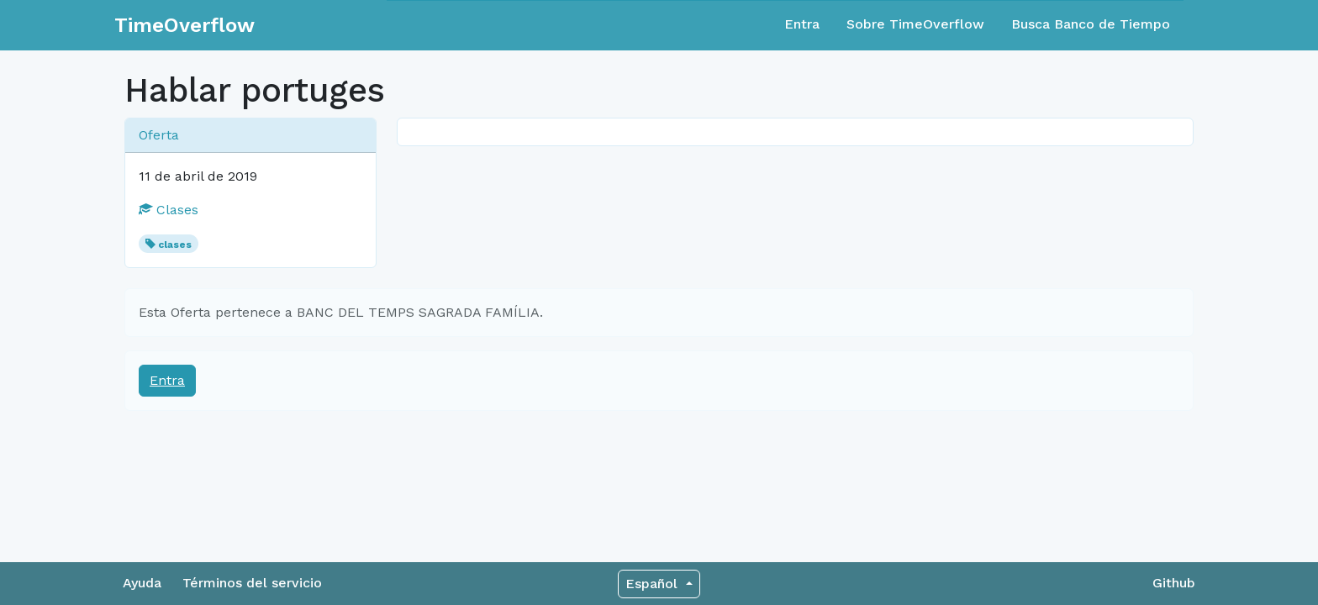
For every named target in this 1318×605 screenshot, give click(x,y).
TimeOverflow (184, 25)
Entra (802, 24)
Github (1173, 583)
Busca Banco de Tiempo (1090, 24)
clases (175, 244)
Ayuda (142, 583)
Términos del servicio (252, 583)
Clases (168, 210)
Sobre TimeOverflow (915, 24)
